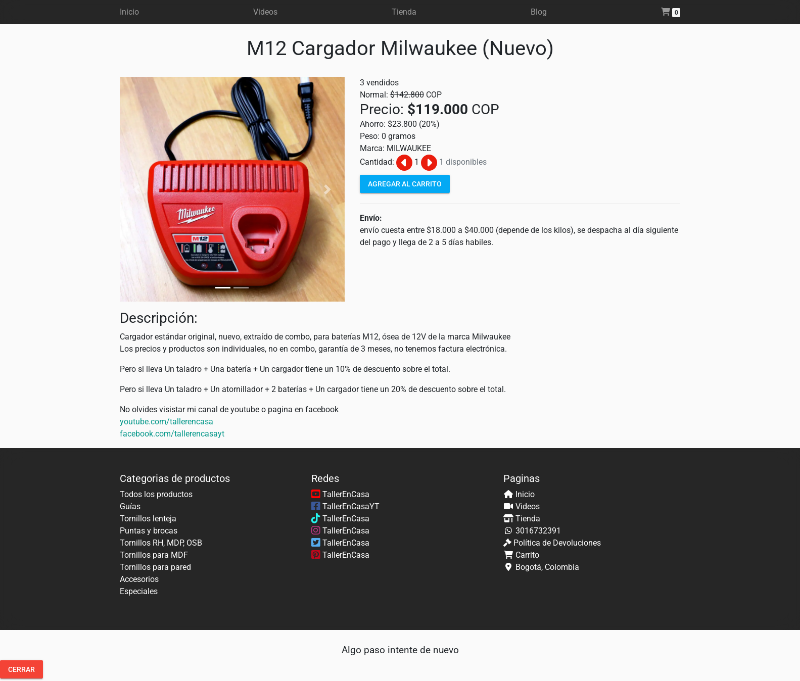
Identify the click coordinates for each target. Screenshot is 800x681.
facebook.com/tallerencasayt (172, 434)
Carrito (527, 555)
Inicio (129, 12)
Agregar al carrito (405, 183)
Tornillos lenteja (148, 518)
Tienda (404, 12)
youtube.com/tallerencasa (166, 421)
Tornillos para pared (155, 567)
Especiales (139, 591)
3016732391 (538, 531)
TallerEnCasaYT (345, 506)
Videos (265, 12)
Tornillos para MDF (154, 555)
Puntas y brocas (148, 531)
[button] (137, 189)
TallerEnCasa (340, 494)
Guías (130, 506)
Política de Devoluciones (557, 543)
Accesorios (139, 579)
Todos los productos (156, 494)
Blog (539, 12)
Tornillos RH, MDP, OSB (161, 543)
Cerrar (21, 669)
